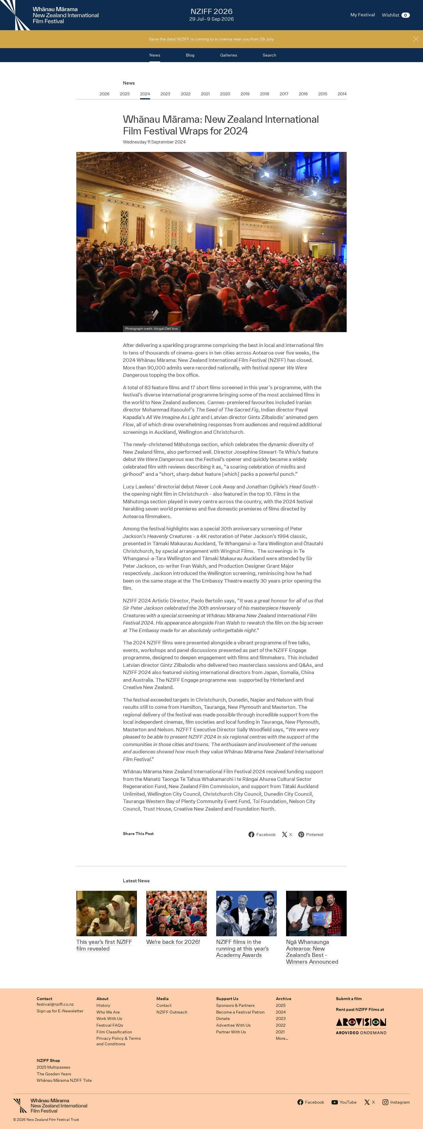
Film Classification (114, 1032)
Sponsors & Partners (235, 1005)
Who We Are (108, 1012)
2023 (281, 1018)
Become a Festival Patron (240, 1012)
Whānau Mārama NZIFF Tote (64, 1080)
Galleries (228, 55)
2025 (280, 1005)
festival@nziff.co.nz (55, 1004)
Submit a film (349, 998)
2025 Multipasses (53, 1067)
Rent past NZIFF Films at (360, 1009)
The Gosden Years (54, 1074)
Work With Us (109, 1018)
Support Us (227, 998)
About (102, 998)
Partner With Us (231, 1032)
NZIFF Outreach (171, 1012)
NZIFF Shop (48, 1060)
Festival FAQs (109, 1025)
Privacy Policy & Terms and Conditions (118, 1041)
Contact (44, 998)
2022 (280, 1025)
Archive (283, 998)
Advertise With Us (233, 1025)
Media (162, 998)
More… (282, 1038)
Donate (223, 1018)
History (103, 1005)
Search (269, 55)
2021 (280, 1032)
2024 (281, 1012)
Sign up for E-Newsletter (60, 1011)
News (129, 83)
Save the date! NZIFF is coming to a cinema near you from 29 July (211, 39)
